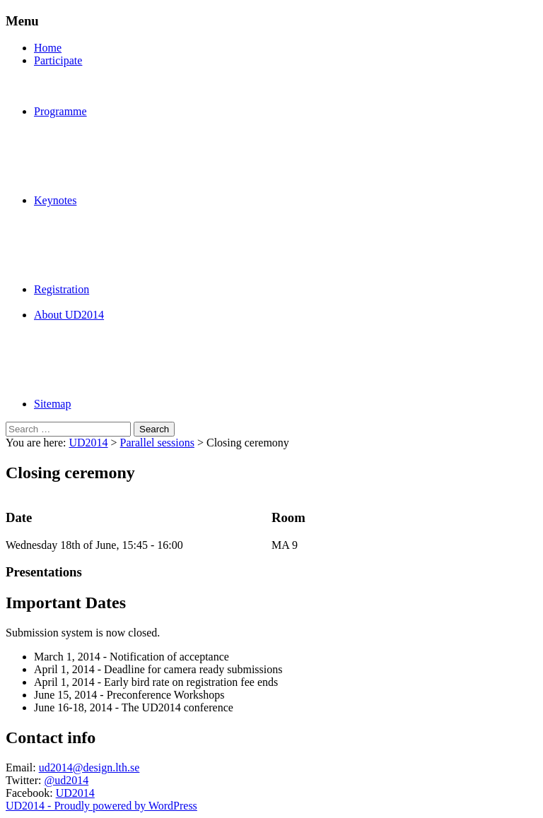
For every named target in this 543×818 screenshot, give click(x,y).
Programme (60, 111)
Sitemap (52, 404)
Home (48, 48)
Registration (61, 289)
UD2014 (88, 443)
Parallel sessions (157, 443)
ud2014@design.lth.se (89, 767)
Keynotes (55, 200)
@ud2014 (66, 780)
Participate (58, 60)
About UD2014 (69, 315)
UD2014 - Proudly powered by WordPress (101, 806)
